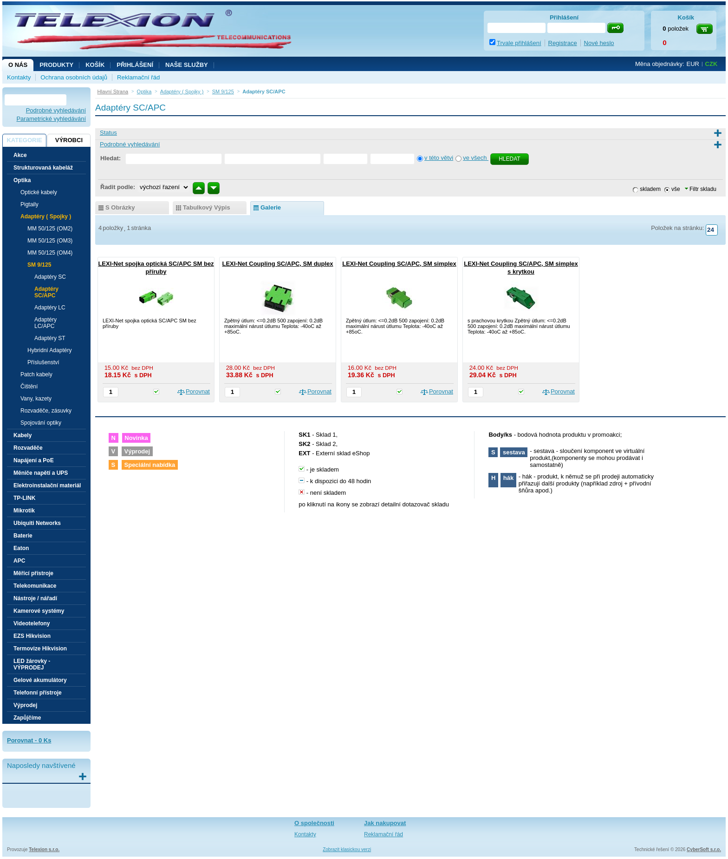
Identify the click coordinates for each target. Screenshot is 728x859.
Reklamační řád (138, 77)
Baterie (22, 535)
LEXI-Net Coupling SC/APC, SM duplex (277, 263)
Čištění (29, 386)
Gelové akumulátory (40, 680)
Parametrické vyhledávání (51, 118)
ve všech (475, 157)
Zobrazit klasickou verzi (347, 849)
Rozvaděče (28, 448)
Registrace (562, 42)
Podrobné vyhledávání (56, 110)
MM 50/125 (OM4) (49, 252)
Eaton (21, 548)
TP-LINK (24, 498)
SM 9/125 (39, 265)
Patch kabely (36, 374)
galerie (270, 207)
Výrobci (69, 140)
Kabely (22, 435)
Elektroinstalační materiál (47, 485)
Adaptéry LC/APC (45, 322)
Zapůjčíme (27, 718)
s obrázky (120, 207)
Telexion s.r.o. (44, 849)
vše (675, 189)
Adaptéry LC (49, 307)
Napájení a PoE (33, 460)
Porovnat (198, 391)
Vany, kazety (36, 398)
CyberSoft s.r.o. (704, 849)
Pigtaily (29, 204)
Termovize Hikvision (40, 648)
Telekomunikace (34, 586)
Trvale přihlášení (519, 42)
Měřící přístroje (33, 573)
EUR (693, 63)
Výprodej (25, 705)
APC (19, 560)
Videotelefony (31, 623)
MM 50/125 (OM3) (49, 240)
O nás (17, 64)
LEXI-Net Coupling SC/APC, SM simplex (399, 263)
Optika (22, 180)
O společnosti (314, 823)
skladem (650, 189)
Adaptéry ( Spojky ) (45, 216)
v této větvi (438, 157)
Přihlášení (135, 64)
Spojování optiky (40, 423)
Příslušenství (43, 362)
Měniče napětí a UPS (40, 473)
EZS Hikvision (32, 636)
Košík (94, 64)
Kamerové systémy (38, 611)
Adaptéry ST (49, 338)
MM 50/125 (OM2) (49, 228)
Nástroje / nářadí (35, 598)
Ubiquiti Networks (37, 523)
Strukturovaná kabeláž (43, 167)
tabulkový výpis (206, 207)
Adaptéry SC (50, 277)
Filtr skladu (700, 189)
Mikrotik (24, 510)
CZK (711, 63)
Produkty (56, 64)
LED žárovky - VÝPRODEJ (31, 664)
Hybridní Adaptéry (49, 350)
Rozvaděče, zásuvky (46, 410)
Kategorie (24, 140)
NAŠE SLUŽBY (186, 64)
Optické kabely (38, 192)
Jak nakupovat (385, 823)
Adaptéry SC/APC (46, 292)
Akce (20, 155)
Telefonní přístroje (37, 692)
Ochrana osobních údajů (73, 77)
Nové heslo (599, 42)
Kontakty (19, 77)
